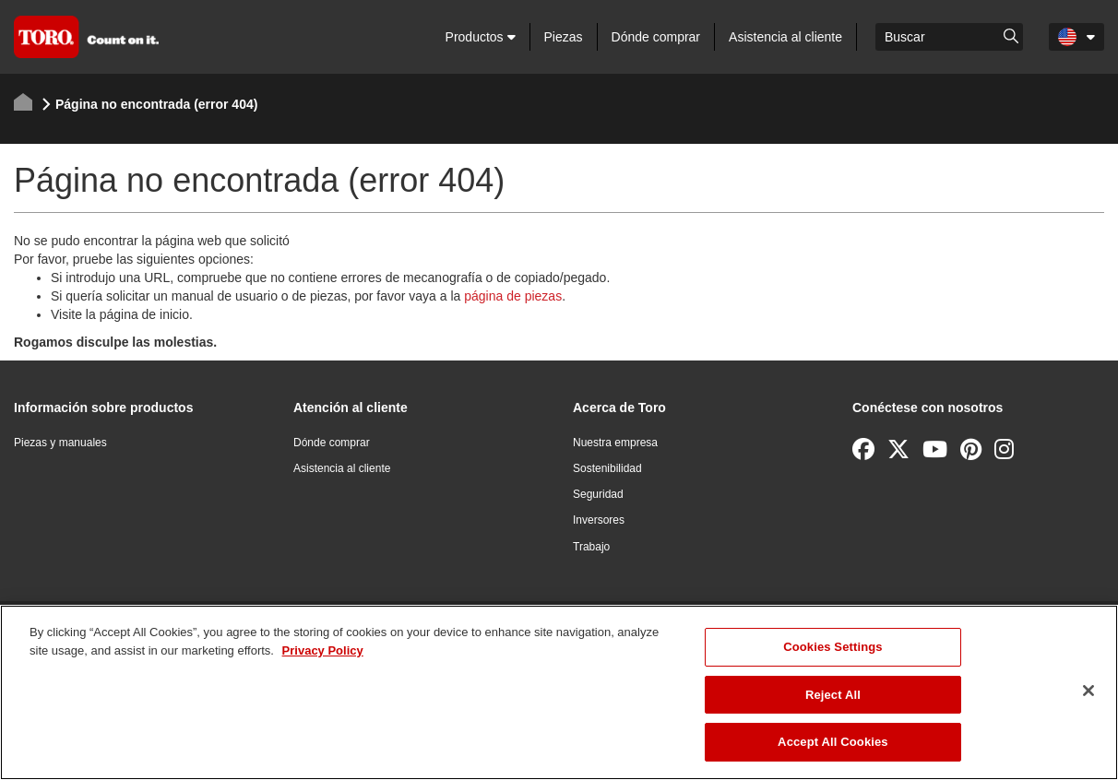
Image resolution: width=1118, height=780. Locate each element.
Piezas (563, 37)
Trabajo (591, 546)
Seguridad (598, 494)
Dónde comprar (656, 37)
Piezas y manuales (60, 442)
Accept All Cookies (833, 742)
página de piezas (513, 296)
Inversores (598, 520)
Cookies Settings (833, 647)
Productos (481, 37)
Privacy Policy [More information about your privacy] (322, 650)
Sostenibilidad (607, 468)
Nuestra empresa (615, 442)
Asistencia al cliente (785, 37)
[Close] (1088, 690)
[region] (559, 692)
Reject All (833, 695)
